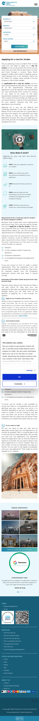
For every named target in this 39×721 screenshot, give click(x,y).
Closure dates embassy (11, 686)
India (5, 662)
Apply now (19, 46)
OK (19, 377)
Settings (29, 370)
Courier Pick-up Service (11, 638)
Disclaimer (18, 709)
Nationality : (19, 20)
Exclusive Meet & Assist (11, 635)
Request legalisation (11, 606)
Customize (19, 384)
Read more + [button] (23, 316)
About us (7, 688)
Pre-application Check (11, 644)
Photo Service (8, 646)
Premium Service (9, 633)
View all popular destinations (19, 549)
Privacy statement (13, 712)
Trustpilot (34, 701)
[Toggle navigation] (35, 3)
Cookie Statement (26, 712)
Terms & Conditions (29, 709)
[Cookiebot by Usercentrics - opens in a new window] (28, 335)
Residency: (19, 27)
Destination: (19, 34)
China (6, 659)
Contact (6, 683)
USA (5, 667)
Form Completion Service (12, 641)
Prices (6, 609)
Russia (6, 665)
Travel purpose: (19, 40)
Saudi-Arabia (8, 673)
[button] (19, 51)
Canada (6, 670)
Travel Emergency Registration (14, 649)
